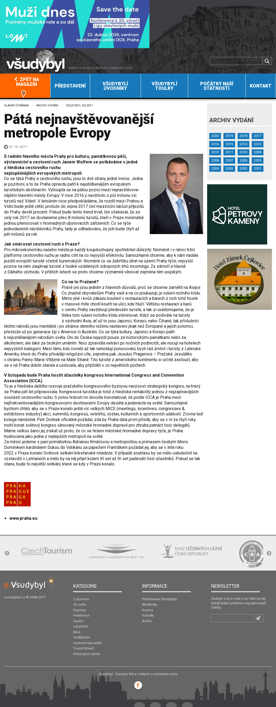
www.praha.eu (23, 518)
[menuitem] (25, 86)
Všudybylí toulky (164, 86)
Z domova (81, 599)
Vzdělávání (81, 637)
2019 (229, 136)
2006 (243, 160)
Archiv (147, 621)
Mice (77, 632)
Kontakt (260, 86)
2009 (257, 152)
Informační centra (86, 654)
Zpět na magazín (26, 82)
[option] (46, 551)
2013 (257, 144)
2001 (257, 168)
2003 (229, 168)
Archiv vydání (47, 105)
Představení (70, 86)
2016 (215, 144)
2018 (243, 136)
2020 (215, 136)
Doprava (79, 610)
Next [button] (269, 553)
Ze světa (79, 604)
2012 (215, 152)
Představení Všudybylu (159, 599)
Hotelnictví (81, 615)
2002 (243, 168)
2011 (229, 152)
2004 (215, 168)
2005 (257, 160)
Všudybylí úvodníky (115, 86)
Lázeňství (80, 626)
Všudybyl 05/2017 (79, 105)
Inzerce (147, 610)
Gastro (78, 621)
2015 (229, 144)
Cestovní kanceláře (87, 643)
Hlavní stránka (16, 105)
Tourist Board (83, 648)
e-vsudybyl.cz (14, 597)
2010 (243, 152)
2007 (229, 160)
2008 (215, 160)
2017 (257, 136)
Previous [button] (7, 553)
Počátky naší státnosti (216, 86)
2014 (243, 144)
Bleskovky (149, 604)
